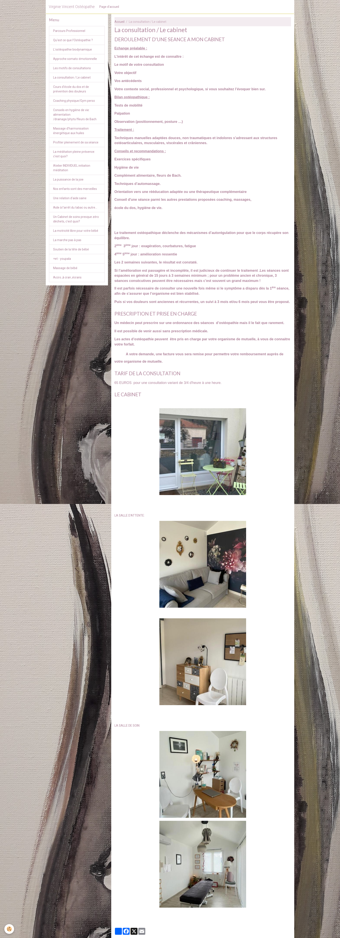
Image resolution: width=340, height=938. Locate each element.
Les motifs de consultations (72, 68)
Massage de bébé (65, 268)
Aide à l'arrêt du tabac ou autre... (75, 207)
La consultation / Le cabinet (72, 77)
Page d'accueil (109, 6)
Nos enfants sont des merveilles (75, 189)
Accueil (119, 21)
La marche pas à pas (67, 240)
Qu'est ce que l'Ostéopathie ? (73, 40)
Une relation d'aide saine (70, 198)
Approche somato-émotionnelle (75, 59)
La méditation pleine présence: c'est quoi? (74, 154)
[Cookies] (9, 929)
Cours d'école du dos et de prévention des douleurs (71, 89)
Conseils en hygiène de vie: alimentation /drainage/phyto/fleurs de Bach (74, 114)
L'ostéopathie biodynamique (72, 49)
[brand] (72, 7)
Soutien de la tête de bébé (71, 249)
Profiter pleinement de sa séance (75, 142)
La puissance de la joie (68, 179)
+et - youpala (62, 258)
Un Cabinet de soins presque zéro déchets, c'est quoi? (76, 219)
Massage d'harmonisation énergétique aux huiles (71, 131)
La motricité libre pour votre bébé (75, 230)
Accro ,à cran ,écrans (67, 277)
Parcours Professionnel (69, 31)
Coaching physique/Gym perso (74, 100)
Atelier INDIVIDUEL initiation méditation (71, 168)
